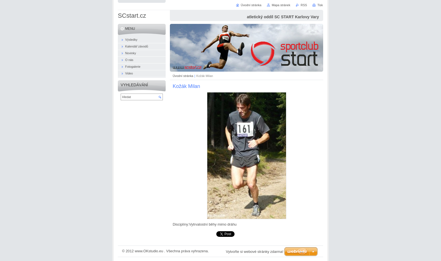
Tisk (320, 5)
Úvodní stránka (183, 76)
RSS (304, 5)
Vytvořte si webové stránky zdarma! (255, 251)
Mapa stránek (281, 5)
